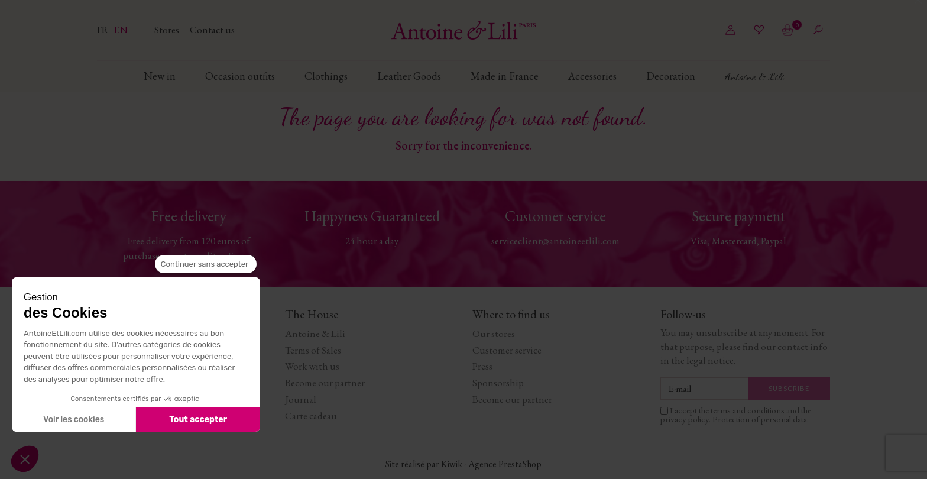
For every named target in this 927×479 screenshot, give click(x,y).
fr (104, 29)
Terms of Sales (313, 350)
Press (482, 366)
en (121, 29)
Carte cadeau (311, 415)
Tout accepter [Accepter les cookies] (198, 420)
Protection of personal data (759, 419)
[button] (25, 459)
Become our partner (325, 382)
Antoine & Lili (315, 333)
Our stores (493, 333)
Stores (167, 29)
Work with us (312, 366)
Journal (300, 399)
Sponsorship (498, 382)
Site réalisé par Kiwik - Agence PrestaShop (463, 464)
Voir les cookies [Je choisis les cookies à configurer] (73, 420)
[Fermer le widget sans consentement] (206, 264)
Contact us (212, 29)
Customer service (507, 350)
